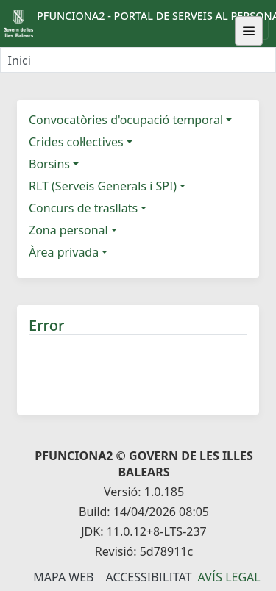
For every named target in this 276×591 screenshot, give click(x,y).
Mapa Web (63, 577)
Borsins (49, 164)
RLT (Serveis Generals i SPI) (103, 186)
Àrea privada (64, 252)
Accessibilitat (148, 577)
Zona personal (68, 230)
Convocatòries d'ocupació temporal (126, 120)
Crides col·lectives (76, 142)
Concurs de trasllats (83, 208)
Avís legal (229, 577)
